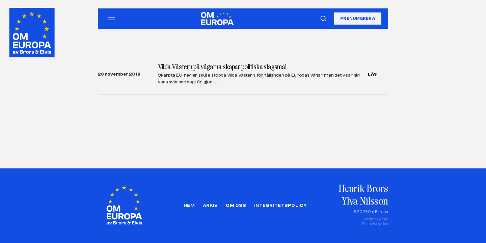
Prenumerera (357, 18)
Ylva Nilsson (365, 201)
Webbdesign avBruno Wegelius (375, 221)
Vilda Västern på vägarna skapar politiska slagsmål (222, 67)
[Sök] (323, 18)
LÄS (372, 74)
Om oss (236, 205)
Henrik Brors (363, 188)
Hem (189, 205)
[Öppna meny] (111, 18)
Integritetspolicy (280, 205)
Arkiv (210, 205)
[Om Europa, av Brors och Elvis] (32, 31)
